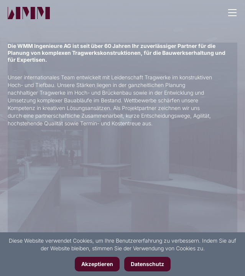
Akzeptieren (97, 264)
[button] (232, 13)
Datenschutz (147, 264)
